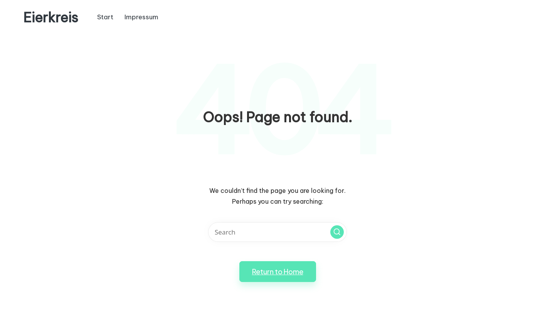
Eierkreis (50, 17)
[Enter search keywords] (277, 232)
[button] (337, 232)
